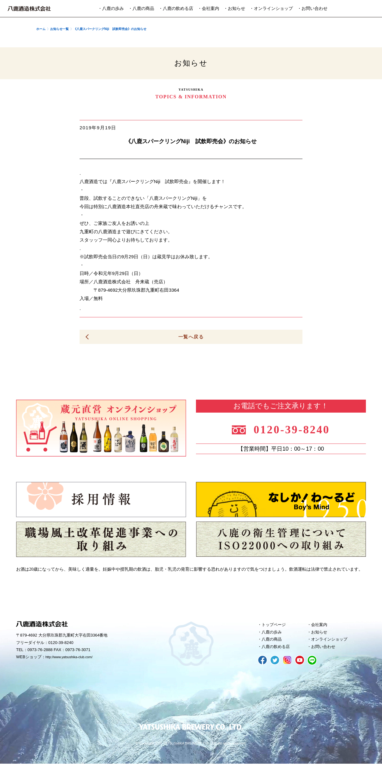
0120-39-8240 (297, 429)
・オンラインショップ (271, 8)
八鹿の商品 (273, 642)
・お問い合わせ (312, 8)
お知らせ (321, 634)
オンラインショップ (333, 642)
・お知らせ (234, 8)
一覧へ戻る (191, 337)
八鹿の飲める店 (278, 650)
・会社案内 (208, 8)
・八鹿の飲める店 (175, 8)
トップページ (276, 625)
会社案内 (321, 625)
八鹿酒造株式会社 (29, 8)
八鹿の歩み (273, 634)
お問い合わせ (326, 650)
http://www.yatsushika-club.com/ (74, 658)
